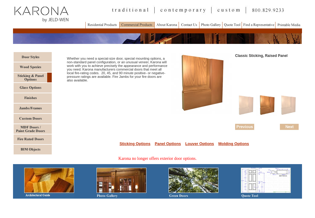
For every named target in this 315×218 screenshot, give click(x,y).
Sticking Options (135, 143)
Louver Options (199, 143)
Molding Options (233, 143)
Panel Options (168, 143)
